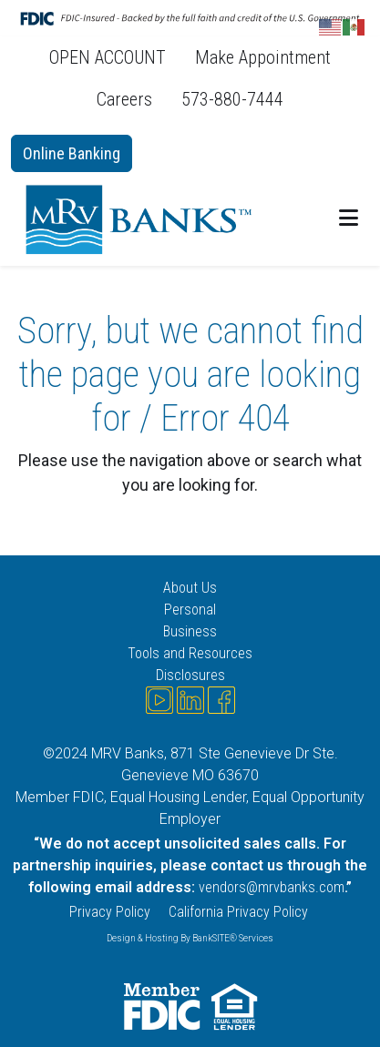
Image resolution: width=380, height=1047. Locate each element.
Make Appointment (263, 57)
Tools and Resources (190, 653)
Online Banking (71, 153)
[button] (348, 218)
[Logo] (142, 219)
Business (190, 631)
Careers (124, 99)
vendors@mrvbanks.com (271, 887)
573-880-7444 (232, 99)
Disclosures (190, 675)
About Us (190, 587)
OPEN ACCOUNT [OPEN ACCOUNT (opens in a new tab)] (107, 57)
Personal (190, 609)
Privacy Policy (109, 911)
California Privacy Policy (240, 911)
